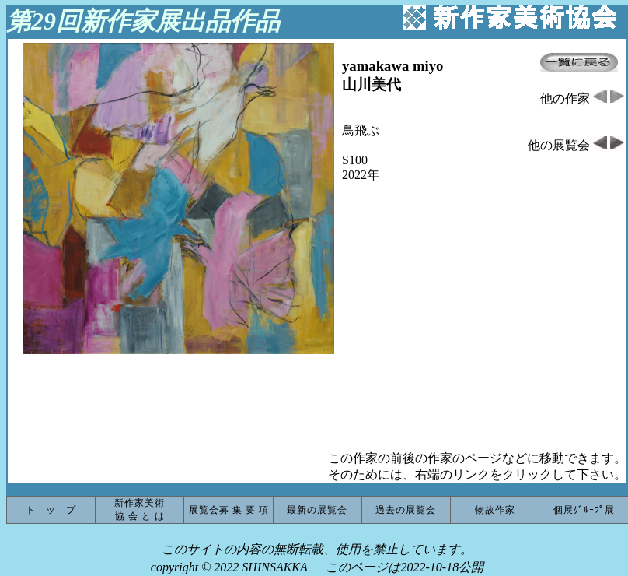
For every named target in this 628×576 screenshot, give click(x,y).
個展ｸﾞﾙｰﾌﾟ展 (584, 509)
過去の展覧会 (405, 509)
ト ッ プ (51, 509)
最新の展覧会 (317, 509)
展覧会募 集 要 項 (229, 509)
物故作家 (495, 509)
